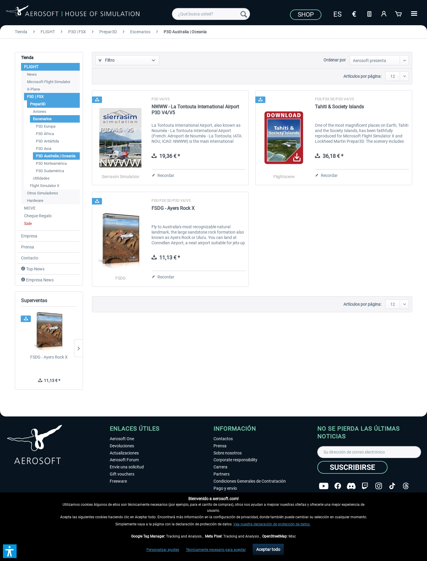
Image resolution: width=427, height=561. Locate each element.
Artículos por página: (362, 76)
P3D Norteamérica (51, 163)
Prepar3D (38, 104)
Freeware (118, 481)
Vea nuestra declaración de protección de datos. (271, 524)
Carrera (220, 467)
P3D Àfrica (45, 133)
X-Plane (33, 89)
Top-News (32, 269)
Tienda (27, 57)
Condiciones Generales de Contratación (250, 481)
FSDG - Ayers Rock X (49, 357)
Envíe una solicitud (127, 467)
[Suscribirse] (352, 467)
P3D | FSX (35, 96)
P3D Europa (45, 126)
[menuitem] (211, 14)
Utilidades (41, 178)
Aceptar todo (268, 549)
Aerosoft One (122, 438)
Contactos (223, 438)
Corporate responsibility (235, 459)
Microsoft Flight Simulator (48, 82)
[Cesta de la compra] (399, 13)
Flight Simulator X (44, 185)
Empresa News (37, 280)
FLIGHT (31, 66)
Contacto (29, 258)
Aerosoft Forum (124, 459)
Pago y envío (225, 488)
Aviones (39, 111)
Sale (28, 223)
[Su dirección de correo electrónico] (369, 452)
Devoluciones (122, 445)
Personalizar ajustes (162, 550)
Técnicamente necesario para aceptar (216, 550)
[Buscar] (244, 14)
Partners (222, 474)
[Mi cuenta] (384, 13)
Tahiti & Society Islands (339, 107)
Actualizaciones (124, 453)
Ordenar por (335, 60)
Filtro (106, 60)
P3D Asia (43, 148)
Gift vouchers (122, 474)
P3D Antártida (47, 141)
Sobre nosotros (228, 453)
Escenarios (42, 119)
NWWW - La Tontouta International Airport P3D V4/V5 (195, 109)
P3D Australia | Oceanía (55, 156)
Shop (306, 14)
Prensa (27, 247)
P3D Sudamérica (50, 171)
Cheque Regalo (38, 215)
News (32, 74)
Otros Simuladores (42, 193)
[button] (10, 551)
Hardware (35, 200)
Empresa (29, 236)
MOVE (30, 208)
